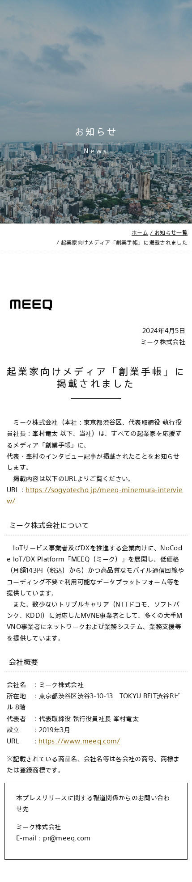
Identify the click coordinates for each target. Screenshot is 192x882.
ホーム (140, 232)
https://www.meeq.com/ (79, 741)
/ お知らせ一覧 (169, 232)
